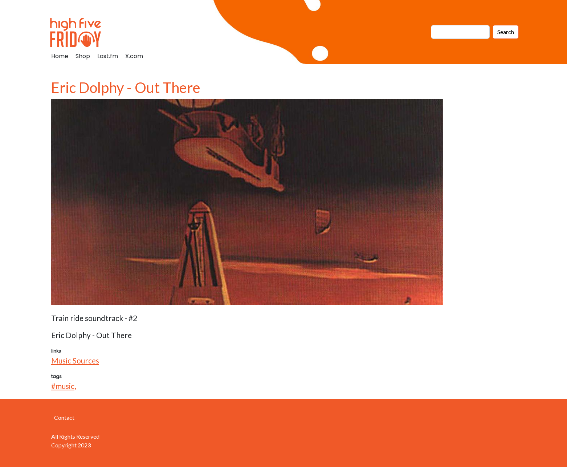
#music (62, 385)
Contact (64, 417)
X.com (134, 56)
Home (59, 56)
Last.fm (107, 56)
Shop (83, 56)
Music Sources (75, 360)
